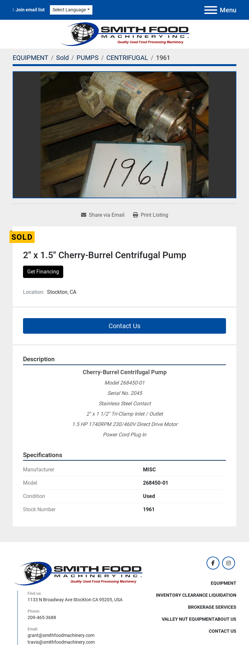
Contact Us (124, 326)
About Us (225, 619)
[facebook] (213, 563)
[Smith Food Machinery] (77, 573)
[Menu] (210, 10)
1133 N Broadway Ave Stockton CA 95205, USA (75, 599)
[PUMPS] (88, 58)
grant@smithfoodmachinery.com (61, 635)
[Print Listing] (150, 215)
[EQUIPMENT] (30, 58)
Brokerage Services (212, 607)
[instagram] (228, 563)
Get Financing (43, 272)
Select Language (69, 9)
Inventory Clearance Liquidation (196, 595)
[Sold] (62, 58)
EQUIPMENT (223, 583)
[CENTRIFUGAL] (127, 58)
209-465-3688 (42, 617)
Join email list (30, 9)
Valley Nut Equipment (188, 619)
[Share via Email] (103, 215)
